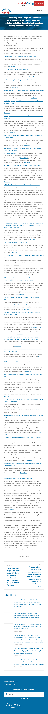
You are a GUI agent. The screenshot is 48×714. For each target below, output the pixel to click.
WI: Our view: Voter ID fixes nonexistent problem (18, 362)
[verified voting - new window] (25, 6)
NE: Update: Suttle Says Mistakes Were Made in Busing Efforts (22, 185)
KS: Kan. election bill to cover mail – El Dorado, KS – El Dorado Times (24, 90)
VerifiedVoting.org (36, 327)
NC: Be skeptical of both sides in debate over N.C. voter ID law (22, 165)
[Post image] (8, 602)
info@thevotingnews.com (11, 681)
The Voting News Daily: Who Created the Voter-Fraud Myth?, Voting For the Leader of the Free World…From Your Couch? (28, 626)
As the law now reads (10, 153)
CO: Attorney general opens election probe (16, 69)
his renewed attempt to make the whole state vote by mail (22, 305)
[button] (39, 10)
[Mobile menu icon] (44, 10)
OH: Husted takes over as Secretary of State (16, 242)
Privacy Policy (8, 684)
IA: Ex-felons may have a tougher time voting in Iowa (19, 80)
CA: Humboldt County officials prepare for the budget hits (20, 56)
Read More (12, 66)
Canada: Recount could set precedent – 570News (18, 478)
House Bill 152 (24, 158)
